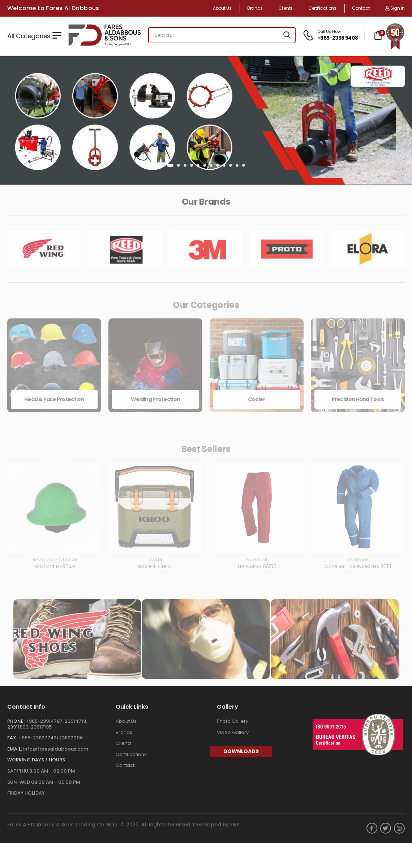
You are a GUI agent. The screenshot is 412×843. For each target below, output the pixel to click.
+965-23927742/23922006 (50, 737)
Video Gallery (233, 732)
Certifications (322, 8)
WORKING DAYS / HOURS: (36, 759)
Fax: (12, 737)
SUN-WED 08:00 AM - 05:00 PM (43, 782)
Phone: (16, 721)
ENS (234, 824)
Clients (285, 8)
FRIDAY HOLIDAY (26, 793)
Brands (255, 8)
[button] (170, 165)
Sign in (395, 8)
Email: (14, 749)
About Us (222, 8)
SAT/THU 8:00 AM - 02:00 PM (41, 771)
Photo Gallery (232, 721)
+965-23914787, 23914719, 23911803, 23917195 (47, 724)
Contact (361, 8)
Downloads (241, 751)
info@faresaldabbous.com (55, 749)
